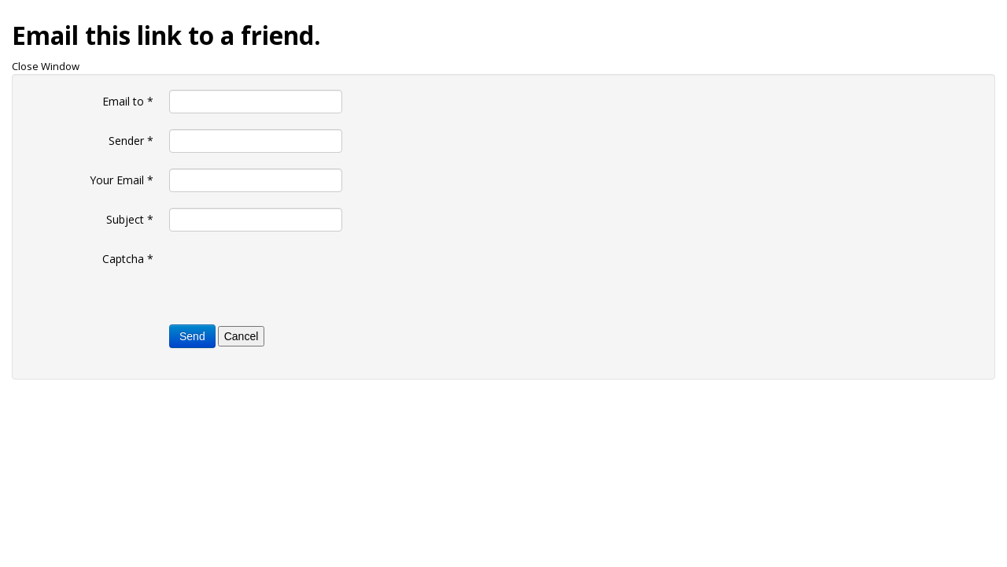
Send (192, 336)
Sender (131, 140)
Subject (129, 219)
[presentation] (288, 278)
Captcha (127, 258)
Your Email (121, 179)
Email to (127, 101)
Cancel (241, 336)
